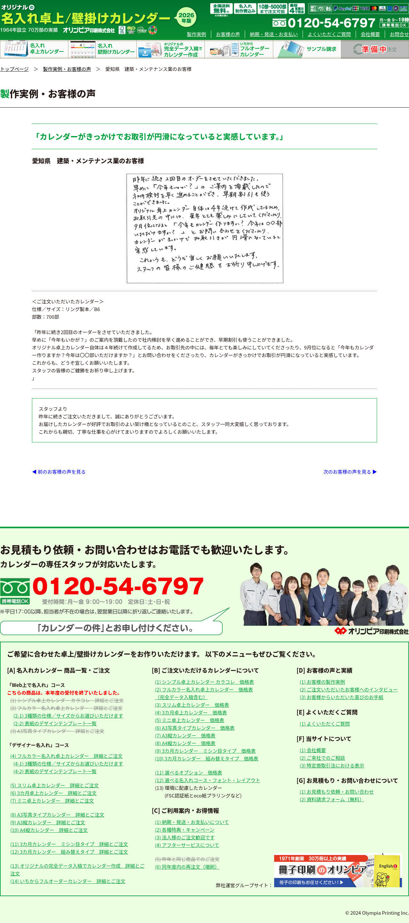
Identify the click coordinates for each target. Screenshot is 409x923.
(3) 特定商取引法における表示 (332, 765)
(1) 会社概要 (313, 750)
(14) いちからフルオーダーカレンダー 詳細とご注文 (67, 881)
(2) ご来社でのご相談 (322, 757)
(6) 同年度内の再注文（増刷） (187, 866)
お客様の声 (228, 34)
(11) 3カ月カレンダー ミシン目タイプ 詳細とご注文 (69, 844)
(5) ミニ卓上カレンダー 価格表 (189, 720)
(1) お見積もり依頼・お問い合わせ (337, 791)
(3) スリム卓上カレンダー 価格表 (192, 704)
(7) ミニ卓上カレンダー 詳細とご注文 (52, 800)
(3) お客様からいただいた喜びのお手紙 (341, 697)
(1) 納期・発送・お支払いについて (192, 822)
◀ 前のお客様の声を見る (59, 471)
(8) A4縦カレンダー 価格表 (185, 743)
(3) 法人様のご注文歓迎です (185, 837)
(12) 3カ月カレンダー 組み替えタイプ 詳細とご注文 (69, 851)
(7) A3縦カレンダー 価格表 (185, 735)
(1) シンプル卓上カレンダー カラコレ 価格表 (204, 681)
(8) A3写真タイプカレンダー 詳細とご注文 (57, 814)
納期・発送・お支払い (274, 34)
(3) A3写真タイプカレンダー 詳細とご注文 (57, 731)
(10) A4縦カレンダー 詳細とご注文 (49, 830)
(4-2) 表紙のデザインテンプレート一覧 (54, 771)
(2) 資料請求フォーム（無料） (332, 799)
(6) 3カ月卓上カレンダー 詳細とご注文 (53, 793)
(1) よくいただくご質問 (325, 723)
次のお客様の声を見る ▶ (350, 471)
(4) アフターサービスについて (187, 845)
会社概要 (370, 34)
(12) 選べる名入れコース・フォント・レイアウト (207, 780)
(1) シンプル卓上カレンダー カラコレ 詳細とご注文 (67, 700)
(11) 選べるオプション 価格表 (188, 772)
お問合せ (399, 34)
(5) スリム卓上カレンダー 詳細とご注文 (54, 785)
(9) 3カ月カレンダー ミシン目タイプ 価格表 (205, 750)
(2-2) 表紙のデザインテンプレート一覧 (54, 723)
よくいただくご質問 (329, 34)
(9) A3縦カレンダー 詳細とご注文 (47, 822)
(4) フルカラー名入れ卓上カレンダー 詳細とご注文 (66, 755)
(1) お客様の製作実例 (322, 681)
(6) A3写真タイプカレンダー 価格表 (195, 727)
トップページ (14, 68)
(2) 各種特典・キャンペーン (184, 829)
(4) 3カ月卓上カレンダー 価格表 (191, 712)
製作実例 (196, 34)
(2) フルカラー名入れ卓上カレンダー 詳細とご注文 (66, 708)
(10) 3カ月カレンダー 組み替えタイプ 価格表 (206, 758)
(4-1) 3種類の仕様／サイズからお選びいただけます (68, 763)
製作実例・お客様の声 (67, 68)
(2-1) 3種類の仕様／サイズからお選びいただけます (68, 715)
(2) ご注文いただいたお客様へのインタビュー (349, 689)
